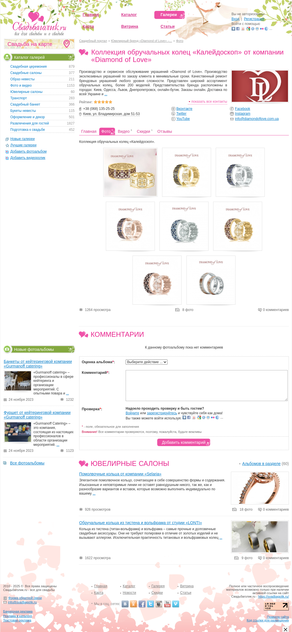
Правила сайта (278, 617)
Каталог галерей (29, 57)
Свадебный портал (93, 40)
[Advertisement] (38, 253)
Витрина (187, 586)
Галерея (158, 586)
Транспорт (18, 98)
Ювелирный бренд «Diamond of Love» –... (141, 40)
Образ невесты (22, 79)
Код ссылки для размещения (268, 620)
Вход (235, 19)
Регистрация (254, 19)
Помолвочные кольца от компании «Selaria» (120, 474)
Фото (179, 40)
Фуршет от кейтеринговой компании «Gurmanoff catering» (37, 414)
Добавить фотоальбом (28, 151)
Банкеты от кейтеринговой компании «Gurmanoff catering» (38, 363)
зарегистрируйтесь (162, 413)
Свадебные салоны (26, 73)
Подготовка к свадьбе (27, 130)
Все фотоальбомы (27, 463)
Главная (100, 586)
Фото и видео (21, 85)
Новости (129, 593)
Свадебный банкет (25, 104)
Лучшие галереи (23, 145)
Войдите (132, 413)
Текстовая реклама (17, 620)
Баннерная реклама (17, 611)
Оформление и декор (27, 117)
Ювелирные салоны (130, 463)
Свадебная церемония (28, 67)
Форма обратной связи (25, 598)
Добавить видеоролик (27, 158)
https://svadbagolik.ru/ (273, 596)
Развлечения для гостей (29, 123)
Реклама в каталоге (17, 616)
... (105, 94)
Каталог (129, 586)
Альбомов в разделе (261, 463)
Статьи (185, 593)
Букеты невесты (23, 111)
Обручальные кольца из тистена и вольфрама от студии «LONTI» (140, 522)
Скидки (157, 593)
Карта (98, 593)
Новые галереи (22, 139)
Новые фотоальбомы (34, 349)
